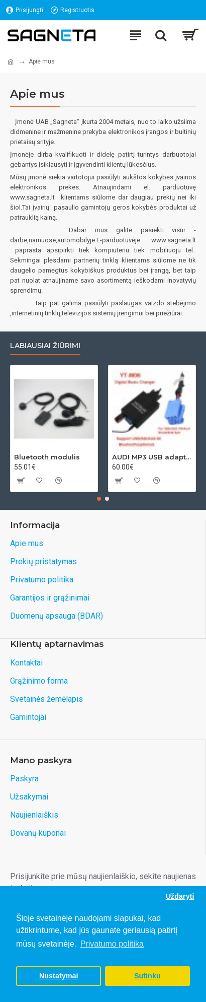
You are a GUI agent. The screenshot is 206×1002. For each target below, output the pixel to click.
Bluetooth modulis (47, 457)
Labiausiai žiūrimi (45, 346)
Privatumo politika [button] (112, 944)
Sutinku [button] (147, 976)
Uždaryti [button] (180, 896)
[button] (99, 499)
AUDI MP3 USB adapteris (152, 457)
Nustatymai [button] (58, 976)
